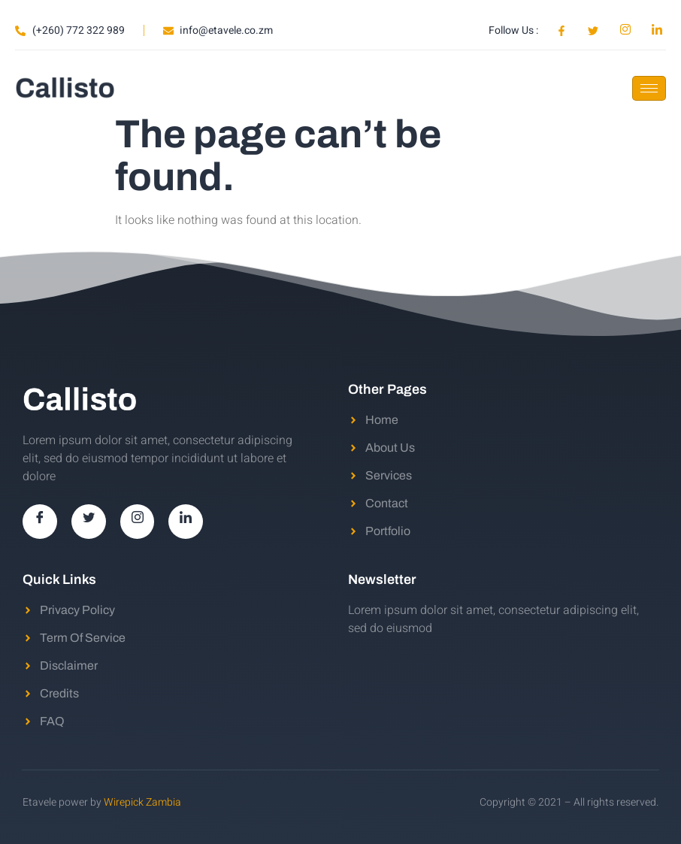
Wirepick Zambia (142, 802)
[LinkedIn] (186, 521)
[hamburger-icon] (649, 88)
